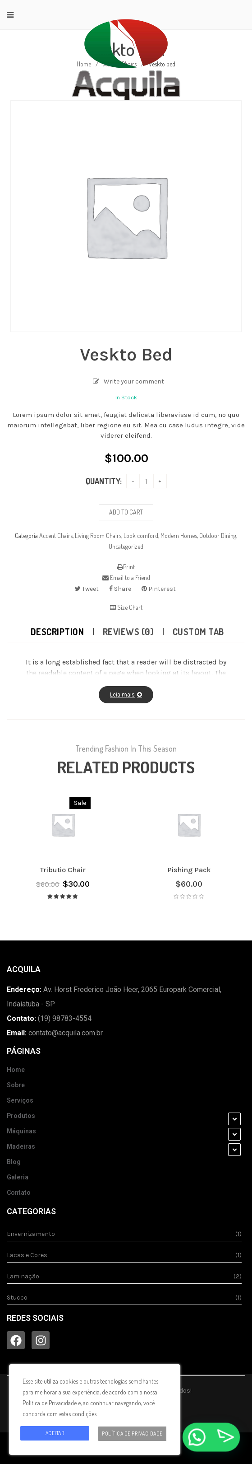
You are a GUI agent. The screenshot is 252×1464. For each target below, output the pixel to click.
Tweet (87, 589)
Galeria (17, 1177)
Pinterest (159, 589)
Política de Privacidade (132, 1433)
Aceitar (55, 1433)
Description (57, 631)
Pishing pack (189, 869)
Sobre (16, 1085)
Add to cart (126, 512)
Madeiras (21, 1146)
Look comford (141, 535)
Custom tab (198, 631)
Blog (14, 1161)
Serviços (20, 1100)
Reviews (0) (128, 631)
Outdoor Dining (217, 535)
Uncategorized (126, 546)
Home (16, 1069)
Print (126, 567)
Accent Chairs (56, 535)
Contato (19, 1192)
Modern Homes (178, 535)
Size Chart (126, 607)
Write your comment (134, 381)
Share (120, 589)
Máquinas (21, 1131)
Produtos (21, 1115)
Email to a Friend (126, 577)
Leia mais (122, 694)
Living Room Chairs (98, 535)
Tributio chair (63, 869)
